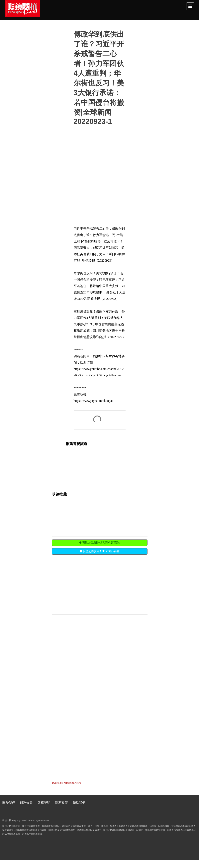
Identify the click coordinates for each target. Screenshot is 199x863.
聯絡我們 (79, 802)
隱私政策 (61, 802)
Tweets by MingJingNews (66, 782)
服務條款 (26, 802)
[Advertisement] (82, 586)
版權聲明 (44, 802)
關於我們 (8, 802)
